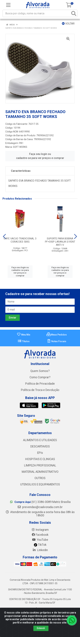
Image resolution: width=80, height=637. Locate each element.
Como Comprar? (40, 377)
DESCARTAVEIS (40, 446)
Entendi (41, 628)
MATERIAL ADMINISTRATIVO (40, 471)
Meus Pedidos (56, 334)
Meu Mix (23, 334)
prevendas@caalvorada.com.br (40, 507)
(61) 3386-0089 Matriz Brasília (40, 502)
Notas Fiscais (56, 341)
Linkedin (40, 550)
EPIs (40, 452)
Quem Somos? (40, 371)
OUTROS (40, 478)
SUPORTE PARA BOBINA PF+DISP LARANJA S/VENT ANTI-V (60, 241)
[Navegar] (4, 237)
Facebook (40, 534)
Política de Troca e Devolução (40, 390)
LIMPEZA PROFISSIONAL (40, 465)
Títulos (24, 341)
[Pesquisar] (73, 13)
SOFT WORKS (20, 147)
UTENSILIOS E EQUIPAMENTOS (40, 484)
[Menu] (8, 5)
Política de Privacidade (40, 383)
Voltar (68, 23)
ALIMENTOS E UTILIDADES (40, 440)
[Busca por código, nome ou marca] (36, 13)
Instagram (40, 529)
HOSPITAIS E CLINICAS (40, 459)
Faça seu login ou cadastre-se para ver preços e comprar (40, 156)
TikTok (40, 544)
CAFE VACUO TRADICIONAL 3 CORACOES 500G (20, 240)
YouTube (40, 539)
